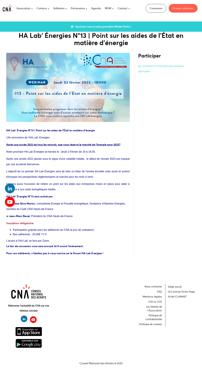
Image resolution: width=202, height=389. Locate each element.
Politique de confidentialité (153, 317)
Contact (124, 8)
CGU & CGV (155, 301)
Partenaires (79, 8)
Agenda (96, 8)
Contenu (43, 8)
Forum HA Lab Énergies (88, 253)
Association (24, 8)
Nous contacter (153, 286)
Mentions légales (152, 296)
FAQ (159, 291)
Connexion (156, 8)
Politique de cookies (150, 324)
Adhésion (60, 8)
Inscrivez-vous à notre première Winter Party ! (101, 26)
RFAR (109, 8)
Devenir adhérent (183, 8)
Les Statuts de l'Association (154, 308)
